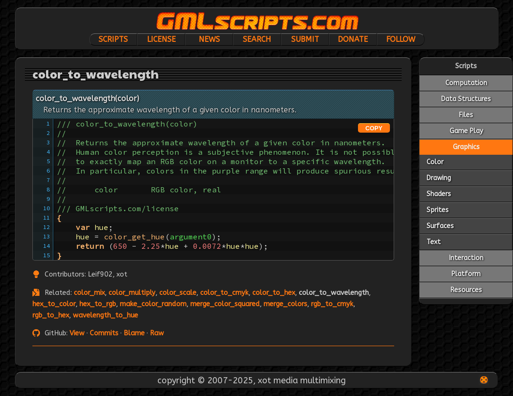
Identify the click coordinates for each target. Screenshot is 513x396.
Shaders (439, 194)
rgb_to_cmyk (332, 304)
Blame (134, 333)
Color (435, 162)
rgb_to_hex (50, 315)
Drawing (439, 178)
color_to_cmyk (224, 293)
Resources (466, 290)
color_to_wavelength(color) (87, 98)
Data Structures (466, 99)
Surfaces (440, 226)
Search (257, 39)
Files (466, 115)
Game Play (466, 131)
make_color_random (153, 304)
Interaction (466, 258)
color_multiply (132, 293)
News (209, 39)
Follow (400, 39)
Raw (157, 333)
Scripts (113, 39)
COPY (373, 128)
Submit (305, 39)
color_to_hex (273, 293)
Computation (466, 83)
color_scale (177, 293)
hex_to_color (54, 304)
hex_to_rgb (97, 304)
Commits (104, 333)
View (77, 333)
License (161, 39)
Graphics (466, 147)
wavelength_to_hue (105, 315)
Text (434, 242)
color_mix (89, 293)
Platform (466, 274)
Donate (353, 39)
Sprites (438, 210)
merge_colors (285, 304)
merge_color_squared (225, 304)
